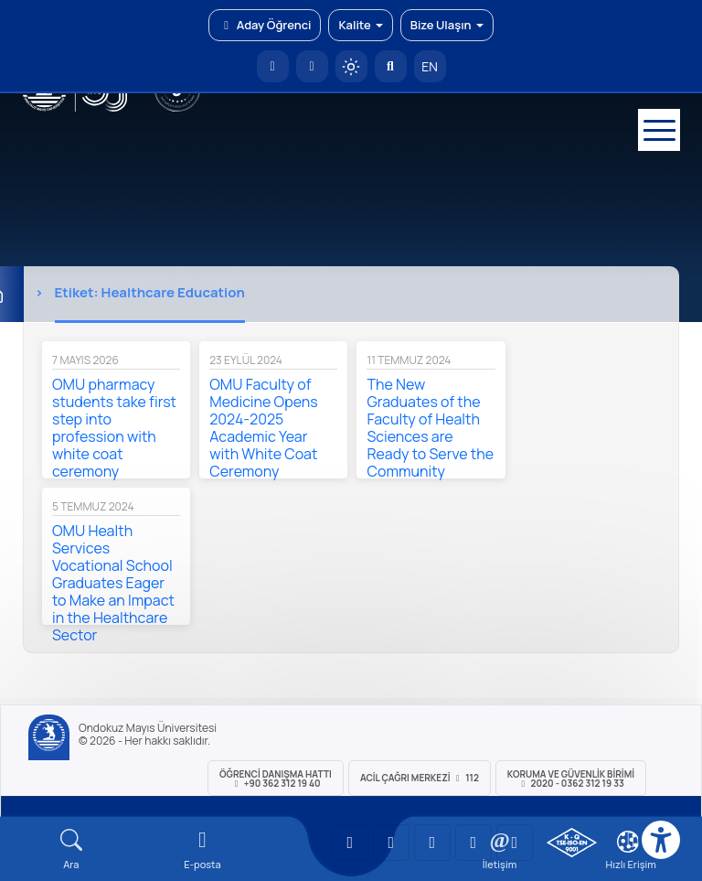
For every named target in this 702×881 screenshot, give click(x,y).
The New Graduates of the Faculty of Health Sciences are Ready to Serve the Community (430, 427)
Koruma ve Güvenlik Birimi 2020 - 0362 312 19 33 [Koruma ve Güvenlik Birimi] (570, 779)
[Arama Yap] (391, 66)
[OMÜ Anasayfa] (273, 66)
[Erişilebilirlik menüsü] (661, 840)
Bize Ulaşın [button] (447, 24)
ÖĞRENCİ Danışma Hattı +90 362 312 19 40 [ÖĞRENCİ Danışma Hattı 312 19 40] (275, 779)
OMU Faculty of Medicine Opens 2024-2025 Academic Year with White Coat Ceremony (263, 427)
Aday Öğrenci (264, 24)
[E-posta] (312, 66)
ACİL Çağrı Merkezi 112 (419, 777)
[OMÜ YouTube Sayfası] (350, 842)
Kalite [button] (360, 24)
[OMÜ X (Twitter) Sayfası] (473, 842)
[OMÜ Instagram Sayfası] (432, 842)
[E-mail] (203, 849)
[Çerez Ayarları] (628, 841)
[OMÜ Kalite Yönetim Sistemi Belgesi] (572, 842)
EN (429, 66)
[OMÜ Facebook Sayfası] (514, 842)
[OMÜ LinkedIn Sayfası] (391, 842)
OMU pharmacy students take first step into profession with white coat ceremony (114, 427)
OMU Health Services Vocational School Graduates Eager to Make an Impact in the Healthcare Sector (113, 583)
